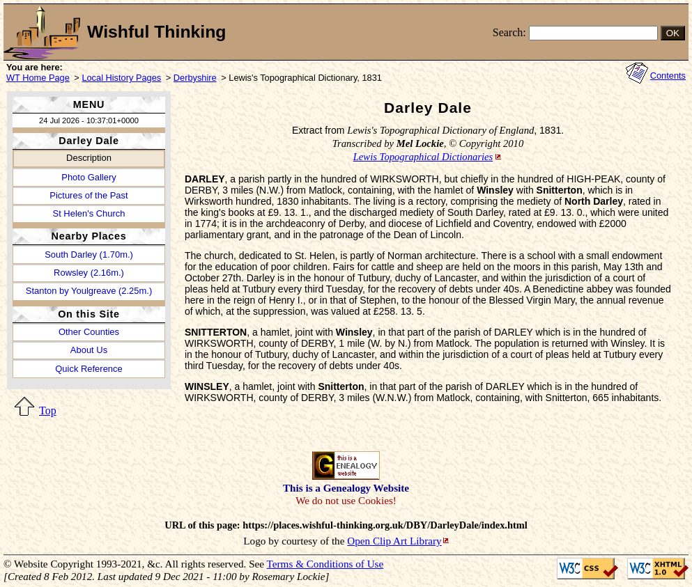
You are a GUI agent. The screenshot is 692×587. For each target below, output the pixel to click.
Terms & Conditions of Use (325, 564)
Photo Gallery (88, 177)
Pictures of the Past (88, 195)
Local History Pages (121, 77)
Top (47, 410)
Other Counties (89, 332)
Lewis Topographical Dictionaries (423, 156)
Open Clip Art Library (394, 541)
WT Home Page (38, 77)
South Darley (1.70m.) (89, 254)
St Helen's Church (89, 213)
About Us (88, 350)
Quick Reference (88, 368)
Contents (668, 75)
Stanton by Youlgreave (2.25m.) (89, 290)
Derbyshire (195, 77)
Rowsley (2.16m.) (89, 272)
